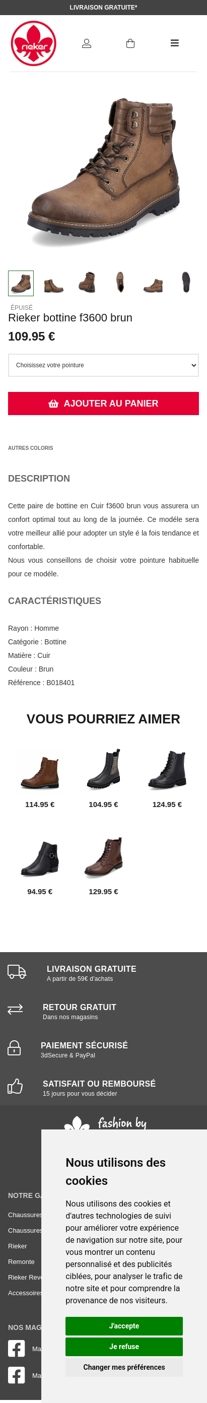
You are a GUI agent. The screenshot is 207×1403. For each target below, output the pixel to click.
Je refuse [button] (124, 1347)
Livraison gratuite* (103, 7)
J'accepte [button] (124, 1326)
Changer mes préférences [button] (124, 1367)
